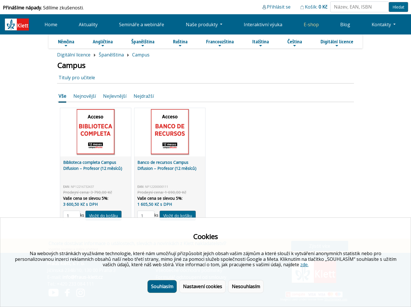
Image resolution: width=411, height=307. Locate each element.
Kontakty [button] (382, 24)
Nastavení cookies (202, 286)
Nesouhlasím (246, 286)
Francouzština (220, 43)
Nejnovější (84, 96)
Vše (62, 96)
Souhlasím (162, 286)
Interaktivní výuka (263, 24)
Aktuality (88, 24)
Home (51, 24)
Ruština (180, 43)
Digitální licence (337, 43)
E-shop (311, 24)
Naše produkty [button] (202, 24)
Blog (345, 24)
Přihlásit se (279, 7)
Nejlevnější (114, 96)
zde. (304, 264)
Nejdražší (144, 96)
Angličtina (103, 43)
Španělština (142, 43)
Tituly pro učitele (77, 77)
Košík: (316, 7)
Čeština (294, 43)
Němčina (66, 43)
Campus (141, 55)
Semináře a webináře (141, 24)
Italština (260, 43)
